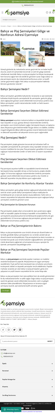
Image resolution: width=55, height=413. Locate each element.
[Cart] (53, 12)
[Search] (27, 19)
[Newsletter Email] (27, 341)
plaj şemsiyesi (13, 259)
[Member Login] (50, 12)
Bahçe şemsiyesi (7, 120)
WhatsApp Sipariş (11, 409)
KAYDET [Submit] (50, 341)
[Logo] (25, 13)
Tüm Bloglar (5, 290)
